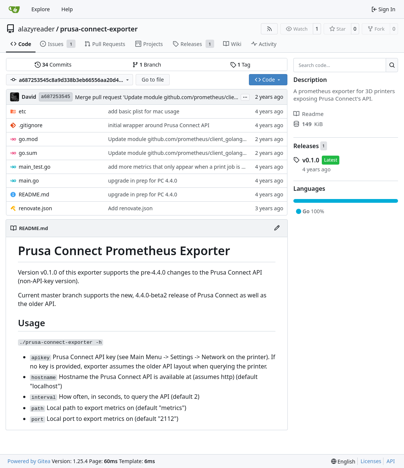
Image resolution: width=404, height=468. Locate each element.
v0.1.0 (310, 160)
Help (67, 9)
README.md (34, 194)
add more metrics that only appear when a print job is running (184, 166)
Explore (40, 9)
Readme (308, 113)
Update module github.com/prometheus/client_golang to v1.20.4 (188, 139)
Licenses (371, 461)
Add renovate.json (130, 208)
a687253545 (55, 97)
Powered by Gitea (28, 461)
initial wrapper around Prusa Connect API (158, 125)
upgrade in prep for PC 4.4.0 (142, 180)
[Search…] (392, 65)
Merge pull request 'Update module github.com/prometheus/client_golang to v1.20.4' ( (181, 97)
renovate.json (35, 208)
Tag (240, 64)
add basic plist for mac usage (143, 111)
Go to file (153, 79)
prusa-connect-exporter (99, 29)
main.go (29, 180)
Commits (53, 64)
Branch (146, 64)
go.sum (28, 152)
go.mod (28, 139)
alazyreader (36, 29)
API (390, 461)
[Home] (14, 9)
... (245, 96)
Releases (306, 146)
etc (22, 111)
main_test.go (34, 166)
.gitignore (31, 125)
